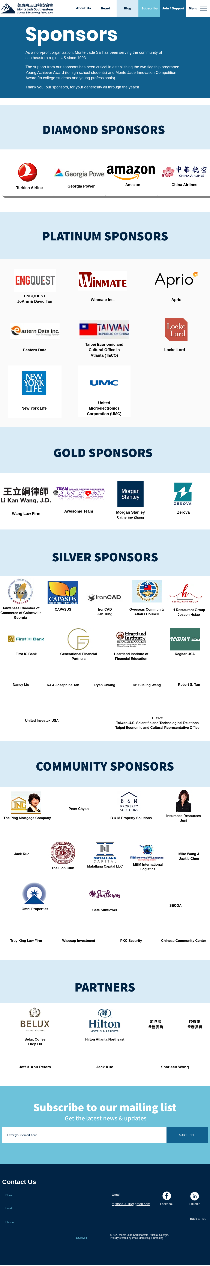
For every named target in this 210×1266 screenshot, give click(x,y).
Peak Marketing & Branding (147, 1237)
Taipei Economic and (104, 344)
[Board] (105, 8)
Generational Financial (78, 654)
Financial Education (131, 659)
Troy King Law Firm (26, 940)
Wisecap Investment (78, 940)
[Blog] (127, 8)
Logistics (147, 869)
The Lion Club (62, 868)
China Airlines (184, 185)
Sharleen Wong (175, 1067)
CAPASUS (63, 609)
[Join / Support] (173, 8)
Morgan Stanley (130, 512)
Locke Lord (174, 350)
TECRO (158, 718)
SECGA (176, 905)
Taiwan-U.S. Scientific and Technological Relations (157, 723)
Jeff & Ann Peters (35, 1067)
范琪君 (155, 1022)
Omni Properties (35, 909)
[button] (193, 8)
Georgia (21, 617)
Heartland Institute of (131, 654)
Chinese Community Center (183, 940)
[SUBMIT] (81, 1238)
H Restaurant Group (188, 610)
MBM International (148, 864)
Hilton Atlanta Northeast (104, 1039)
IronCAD (105, 609)
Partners (79, 659)
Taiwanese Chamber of (20, 608)
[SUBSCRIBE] (187, 1135)
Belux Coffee (34, 1039)
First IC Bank (26, 654)
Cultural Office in (104, 350)
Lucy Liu (35, 1044)
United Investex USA (41, 720)
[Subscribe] (149, 8)
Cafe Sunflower (104, 910)
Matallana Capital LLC (105, 866)
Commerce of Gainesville (20, 613)
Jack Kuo (104, 1067)
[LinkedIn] (194, 1204)
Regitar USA (185, 654)
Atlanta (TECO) (104, 355)
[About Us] (83, 8)
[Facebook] (167, 1204)
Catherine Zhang (130, 517)
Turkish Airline (29, 188)
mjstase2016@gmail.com (131, 1204)
